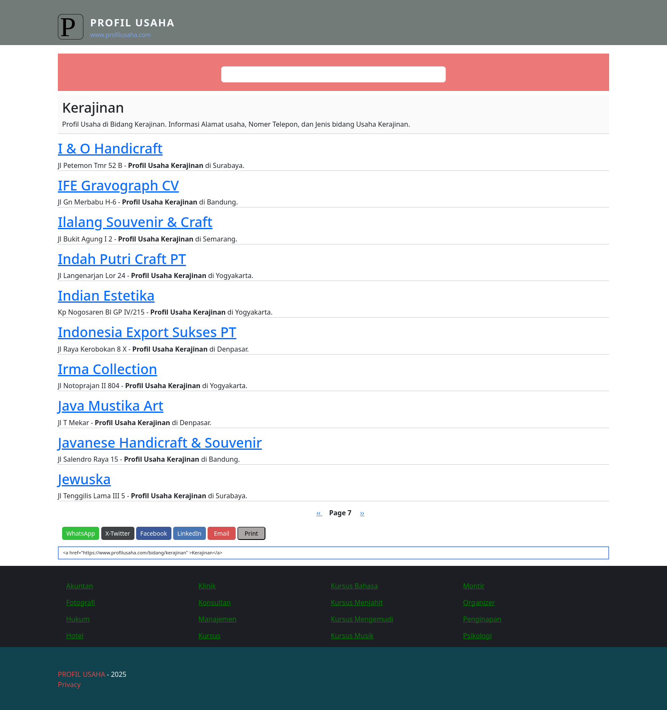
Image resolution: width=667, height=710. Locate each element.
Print (251, 533)
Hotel (74, 635)
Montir (474, 586)
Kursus (210, 635)
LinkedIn (189, 533)
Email (221, 533)
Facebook (153, 533)
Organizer (479, 602)
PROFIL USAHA (81, 674)
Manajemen (218, 619)
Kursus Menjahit (357, 602)
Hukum (78, 619)
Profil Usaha (132, 22)
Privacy (69, 684)
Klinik (207, 586)
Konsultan (215, 602)
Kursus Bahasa (354, 586)
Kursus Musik (352, 635)
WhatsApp (80, 533)
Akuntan (79, 586)
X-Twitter (117, 533)
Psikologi (477, 635)
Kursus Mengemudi (362, 619)
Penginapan (482, 619)
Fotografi (80, 602)
